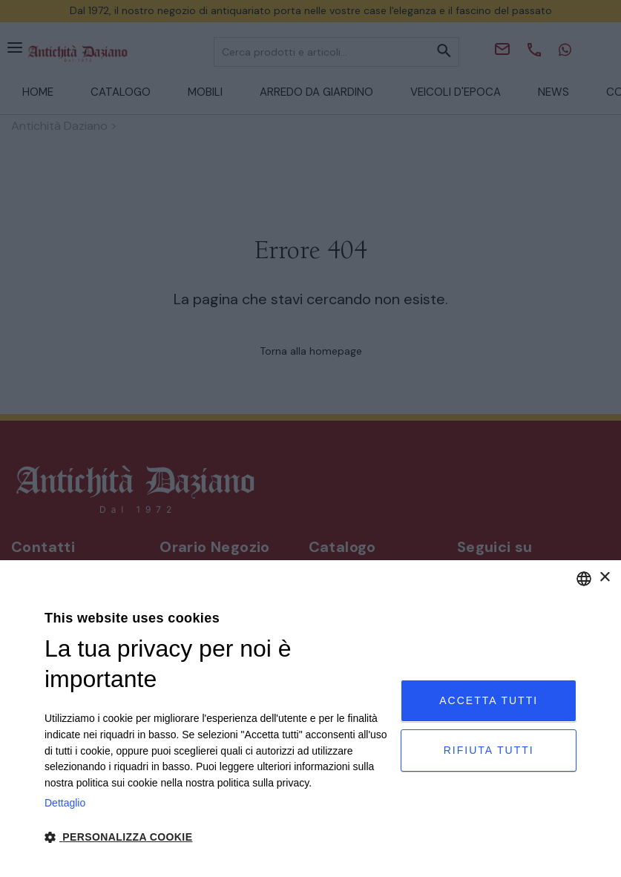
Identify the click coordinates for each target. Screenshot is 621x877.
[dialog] (310, 718)
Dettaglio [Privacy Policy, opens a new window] (65, 803)
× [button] (604, 577)
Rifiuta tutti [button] (489, 750)
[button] (217, 837)
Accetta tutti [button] (488, 700)
